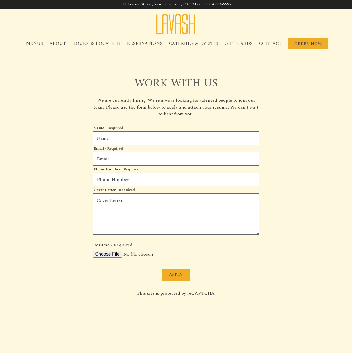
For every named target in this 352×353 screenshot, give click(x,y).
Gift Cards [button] (239, 44)
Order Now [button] (308, 43)
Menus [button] (34, 44)
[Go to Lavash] (161, 4)
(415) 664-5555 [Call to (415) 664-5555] (218, 4)
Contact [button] (270, 44)
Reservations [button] (145, 44)
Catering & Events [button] (193, 44)
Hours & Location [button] (96, 44)
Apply (176, 274)
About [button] (58, 44)
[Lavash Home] (176, 24)
